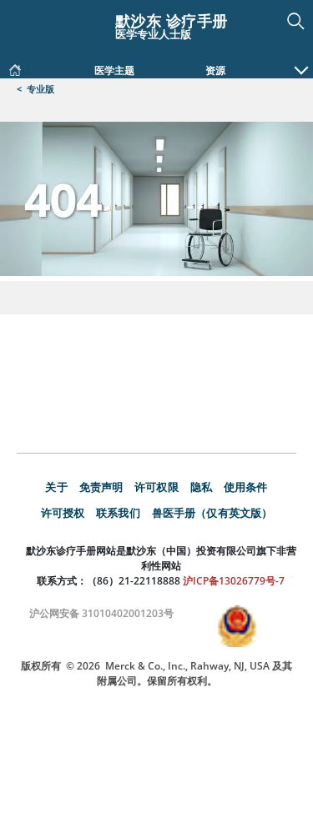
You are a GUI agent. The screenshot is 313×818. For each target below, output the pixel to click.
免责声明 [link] (101, 488)
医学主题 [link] (114, 71)
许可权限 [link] (156, 488)
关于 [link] (56, 488)
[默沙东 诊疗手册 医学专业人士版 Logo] (156, 24)
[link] (15, 66)
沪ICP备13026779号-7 (232, 582)
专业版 (40, 89)
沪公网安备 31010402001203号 (99, 614)
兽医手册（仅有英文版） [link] (212, 514)
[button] (301, 61)
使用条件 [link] (246, 488)
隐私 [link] (201, 488)
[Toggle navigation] (25, 18)
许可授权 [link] (63, 514)
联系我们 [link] (118, 514)
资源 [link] (215, 71)
